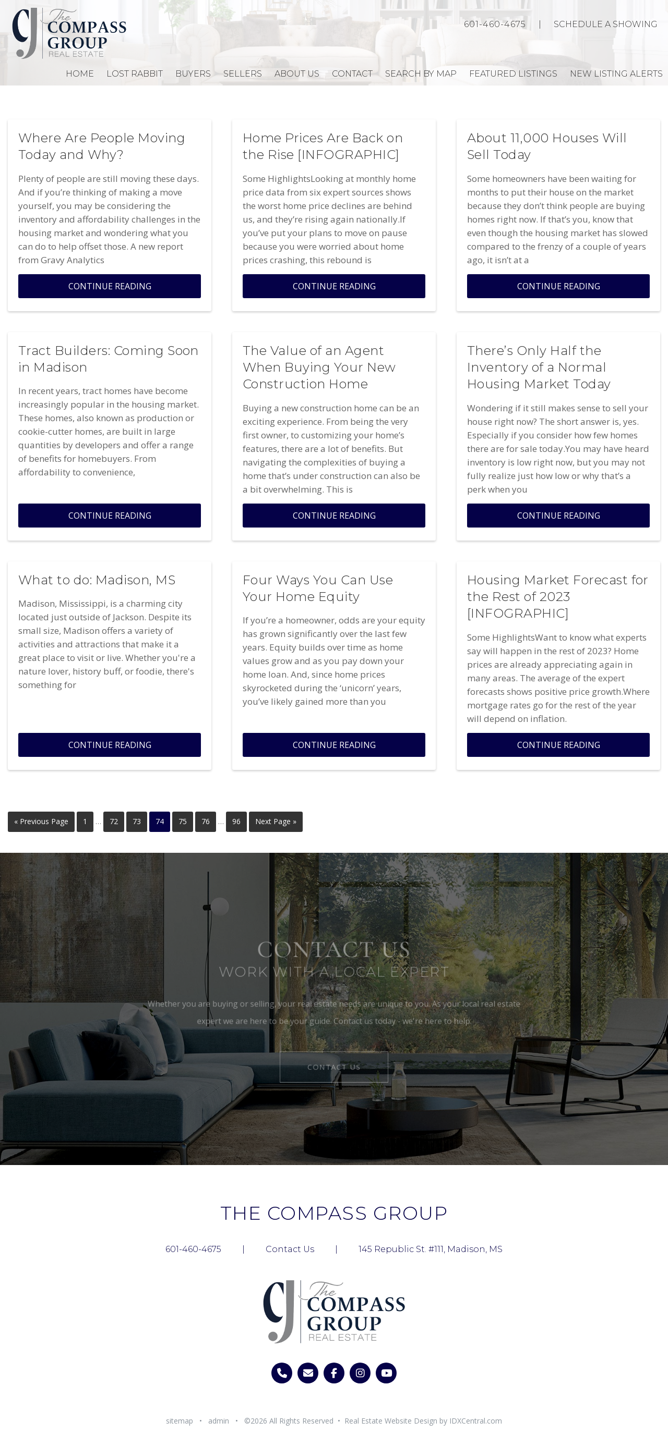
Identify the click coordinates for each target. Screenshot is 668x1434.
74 (160, 821)
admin (218, 1421)
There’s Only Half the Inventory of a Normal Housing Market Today (539, 367)
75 (182, 821)
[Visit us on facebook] (334, 1373)
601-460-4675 (495, 24)
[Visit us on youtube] (386, 1373)
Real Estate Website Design (390, 1421)
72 (114, 821)
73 (137, 821)
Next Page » (275, 821)
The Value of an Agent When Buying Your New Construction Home (319, 367)
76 (205, 821)
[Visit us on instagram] (360, 1373)
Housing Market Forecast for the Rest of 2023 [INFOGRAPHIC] (558, 596)
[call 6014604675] (281, 1373)
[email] (307, 1373)
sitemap (179, 1421)
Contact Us (334, 1064)
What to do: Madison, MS (96, 579)
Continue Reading (109, 286)
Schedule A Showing (606, 24)
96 (236, 821)
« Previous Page (41, 821)
